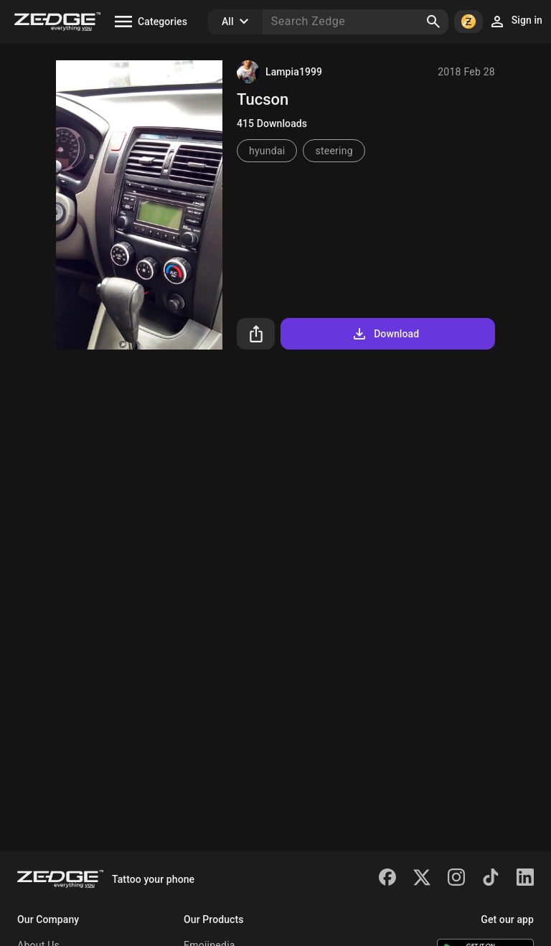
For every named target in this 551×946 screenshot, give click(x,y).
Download (385, 333)
